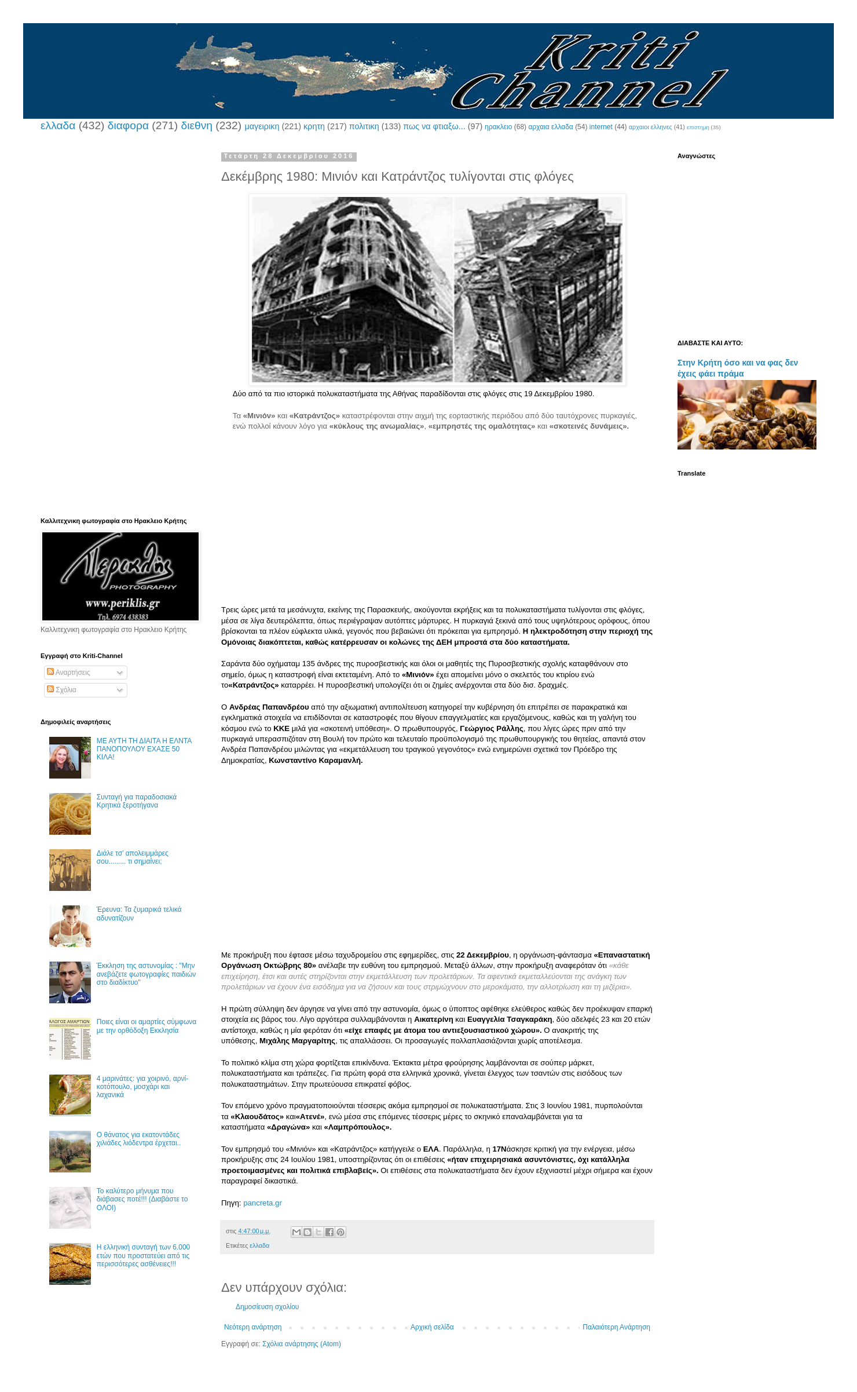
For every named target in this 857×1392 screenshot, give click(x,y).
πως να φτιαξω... (434, 126)
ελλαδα (58, 125)
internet (601, 127)
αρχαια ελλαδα (550, 127)
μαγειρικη (261, 126)
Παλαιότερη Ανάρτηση (616, 1327)
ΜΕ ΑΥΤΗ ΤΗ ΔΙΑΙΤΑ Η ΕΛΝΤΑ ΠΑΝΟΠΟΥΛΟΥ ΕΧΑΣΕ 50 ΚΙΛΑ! (144, 749)
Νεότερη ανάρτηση (252, 1327)
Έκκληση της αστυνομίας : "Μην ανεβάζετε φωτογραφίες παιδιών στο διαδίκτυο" (146, 974)
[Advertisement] (437, 524)
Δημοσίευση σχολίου (267, 1307)
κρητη (314, 126)
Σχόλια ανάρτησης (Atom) (301, 1344)
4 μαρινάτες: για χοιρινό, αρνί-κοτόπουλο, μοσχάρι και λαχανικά (142, 1087)
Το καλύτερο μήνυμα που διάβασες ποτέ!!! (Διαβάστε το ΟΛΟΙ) (142, 1199)
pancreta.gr (262, 1203)
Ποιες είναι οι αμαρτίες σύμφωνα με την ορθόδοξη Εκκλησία (146, 1026)
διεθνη (196, 125)
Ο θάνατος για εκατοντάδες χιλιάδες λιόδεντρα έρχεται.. (139, 1139)
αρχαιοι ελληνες (650, 126)
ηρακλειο (498, 127)
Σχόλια (61, 690)
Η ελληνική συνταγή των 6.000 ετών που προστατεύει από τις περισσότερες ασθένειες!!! (143, 1255)
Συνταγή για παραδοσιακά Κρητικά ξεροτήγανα (137, 801)
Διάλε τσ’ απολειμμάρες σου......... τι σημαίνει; (133, 857)
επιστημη (698, 127)
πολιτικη (364, 126)
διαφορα (128, 125)
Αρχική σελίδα (432, 1327)
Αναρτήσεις (68, 672)
